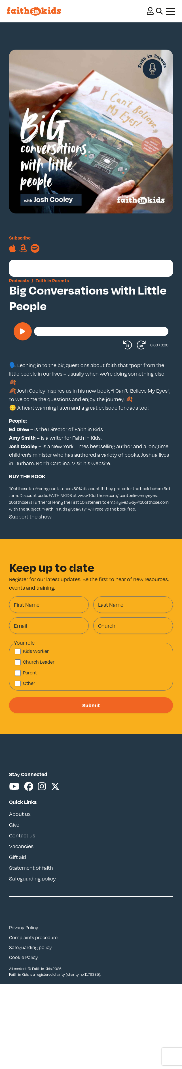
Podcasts (19, 280)
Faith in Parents (52, 280)
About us (20, 814)
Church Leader (38, 662)
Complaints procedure (33, 937)
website (100, 463)
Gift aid (17, 857)
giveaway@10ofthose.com (143, 502)
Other (29, 683)
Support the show (30, 516)
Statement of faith (31, 868)
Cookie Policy (23, 957)
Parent (30, 673)
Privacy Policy (23, 927)
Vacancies (21, 846)
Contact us (22, 835)
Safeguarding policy (32, 878)
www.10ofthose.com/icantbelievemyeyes (117, 495)
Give (14, 825)
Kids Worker (36, 651)
